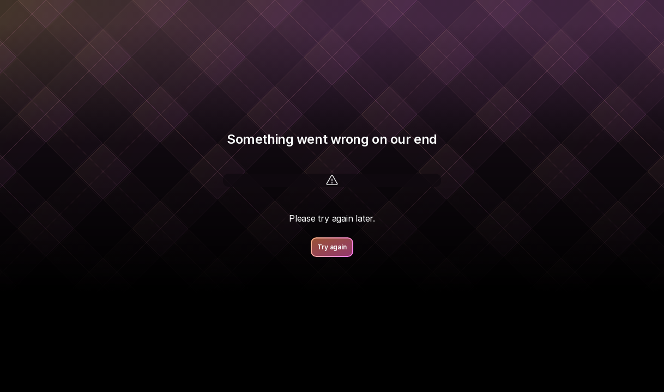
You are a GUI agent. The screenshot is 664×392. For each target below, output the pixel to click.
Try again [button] (332, 247)
